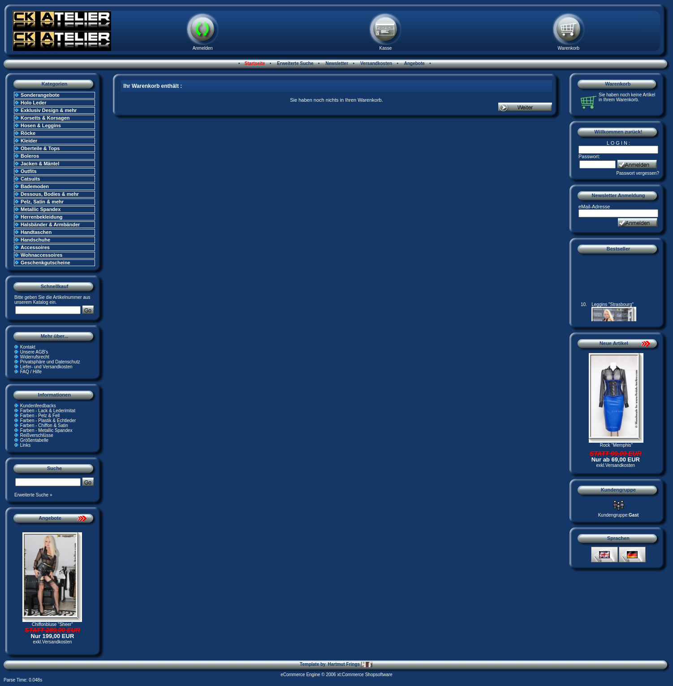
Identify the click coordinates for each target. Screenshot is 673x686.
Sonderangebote (40, 95)
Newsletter (336, 63)
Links (25, 445)
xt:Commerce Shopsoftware (364, 674)
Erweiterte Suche (295, 63)
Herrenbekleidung (42, 217)
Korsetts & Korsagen (45, 118)
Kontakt (27, 347)
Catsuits (30, 178)
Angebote (414, 63)
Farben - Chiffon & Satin (44, 425)
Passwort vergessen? (637, 173)
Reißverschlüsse (36, 435)
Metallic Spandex (40, 209)
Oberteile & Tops (40, 148)
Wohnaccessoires (41, 255)
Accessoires (35, 247)
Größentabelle (34, 440)
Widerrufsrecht (34, 356)
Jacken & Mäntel (40, 163)
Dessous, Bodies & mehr (50, 194)
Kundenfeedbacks (38, 405)
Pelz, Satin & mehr (42, 201)
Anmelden (203, 48)
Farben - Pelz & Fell (40, 415)
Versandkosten (375, 63)
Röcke (28, 133)
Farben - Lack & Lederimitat (47, 410)
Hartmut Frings (350, 664)
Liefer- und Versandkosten (46, 366)
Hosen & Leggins (41, 125)
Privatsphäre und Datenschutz (50, 361)
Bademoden (35, 186)
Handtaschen (36, 232)
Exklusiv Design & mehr (49, 110)
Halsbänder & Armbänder (50, 224)
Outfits (28, 171)
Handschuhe (35, 239)
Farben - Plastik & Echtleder (48, 420)
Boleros (30, 156)
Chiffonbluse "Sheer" (52, 624)
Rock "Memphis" (616, 445)
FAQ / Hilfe (31, 371)
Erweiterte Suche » (33, 494)
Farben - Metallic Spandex (46, 430)
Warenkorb (569, 48)
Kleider (29, 140)
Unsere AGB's (34, 351)
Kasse (386, 48)
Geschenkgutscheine (45, 262)
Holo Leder (33, 102)
